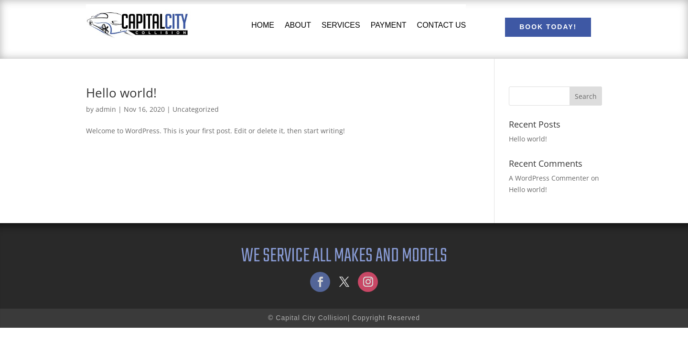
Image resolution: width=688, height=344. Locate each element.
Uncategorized (195, 109)
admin (106, 109)
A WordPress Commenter (549, 178)
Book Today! (548, 27)
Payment (389, 25)
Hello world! (121, 92)
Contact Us (441, 25)
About (298, 25)
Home (262, 25)
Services (341, 25)
